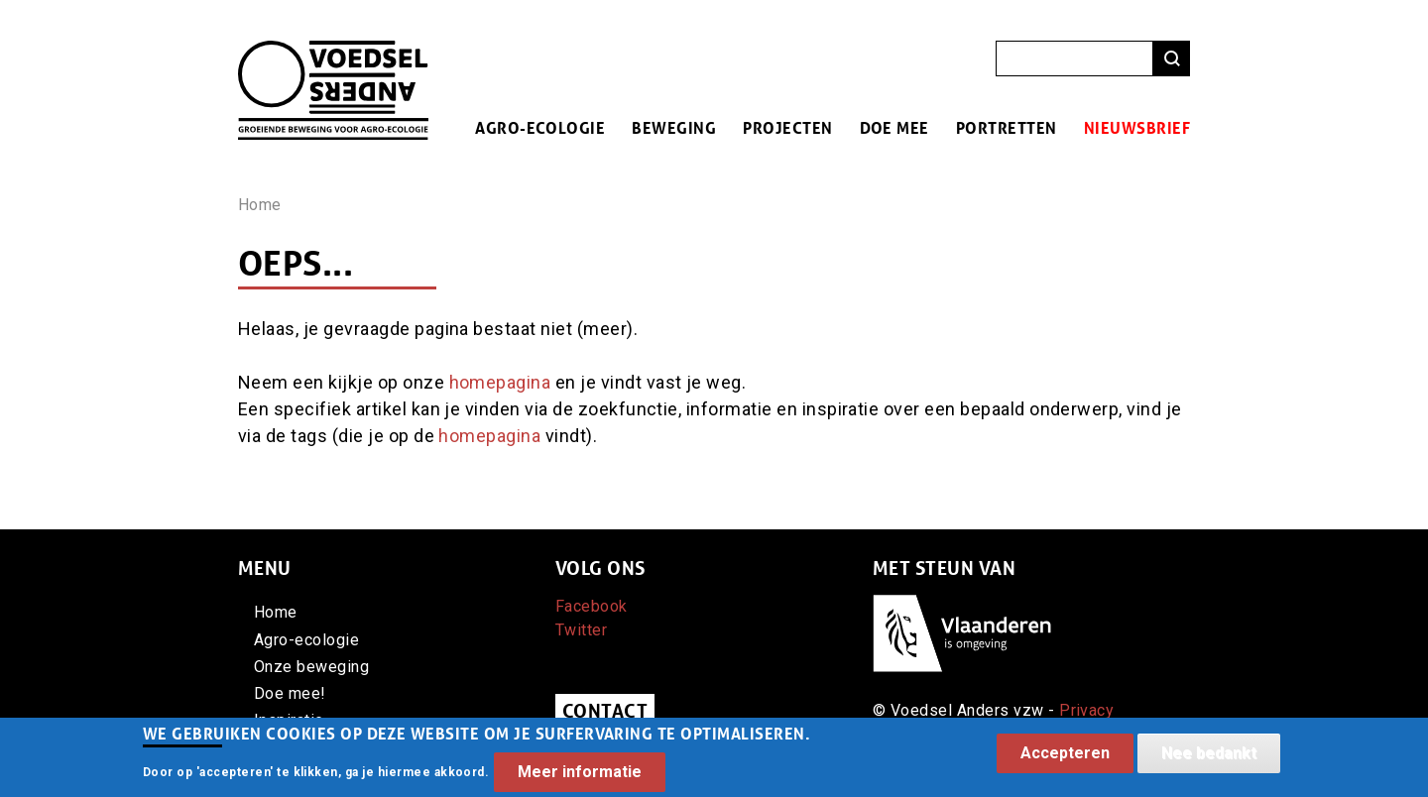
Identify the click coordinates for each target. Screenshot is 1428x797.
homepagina (500, 382)
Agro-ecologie (540, 127)
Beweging (674, 127)
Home (260, 204)
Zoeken (1171, 59)
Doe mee (894, 127)
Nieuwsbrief (1137, 127)
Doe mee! (290, 693)
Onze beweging (311, 666)
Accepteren (1065, 758)
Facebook (591, 606)
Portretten (1006, 127)
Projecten (787, 127)
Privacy (1086, 710)
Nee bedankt (1208, 758)
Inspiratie (289, 720)
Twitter (581, 630)
